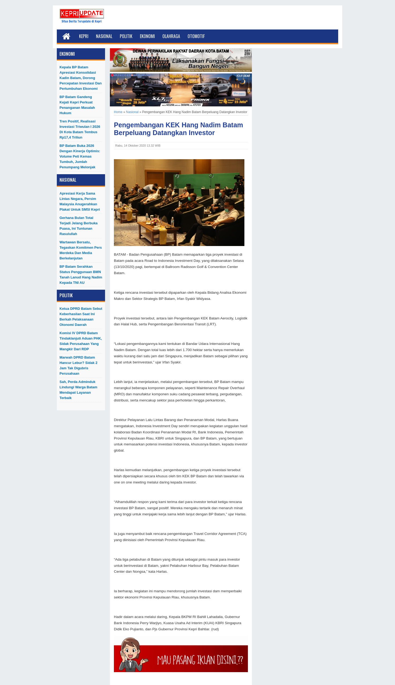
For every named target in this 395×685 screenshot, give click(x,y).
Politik (126, 36)
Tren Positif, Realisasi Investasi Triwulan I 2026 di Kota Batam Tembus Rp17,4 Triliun (79, 129)
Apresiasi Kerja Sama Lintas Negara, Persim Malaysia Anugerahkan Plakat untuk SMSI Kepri (79, 201)
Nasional (104, 36)
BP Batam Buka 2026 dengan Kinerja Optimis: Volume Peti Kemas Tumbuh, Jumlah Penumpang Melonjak (79, 156)
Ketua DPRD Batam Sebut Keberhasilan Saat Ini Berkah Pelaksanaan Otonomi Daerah (80, 317)
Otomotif (196, 36)
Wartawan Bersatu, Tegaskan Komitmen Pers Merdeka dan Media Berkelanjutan (80, 250)
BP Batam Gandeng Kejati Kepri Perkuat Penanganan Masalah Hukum (77, 105)
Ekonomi (147, 36)
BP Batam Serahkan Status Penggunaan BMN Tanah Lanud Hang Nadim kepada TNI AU (80, 275)
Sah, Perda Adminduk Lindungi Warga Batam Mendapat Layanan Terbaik (78, 390)
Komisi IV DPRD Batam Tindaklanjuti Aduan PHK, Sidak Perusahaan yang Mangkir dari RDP (80, 341)
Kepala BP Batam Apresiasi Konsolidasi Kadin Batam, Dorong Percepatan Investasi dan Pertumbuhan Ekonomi (80, 78)
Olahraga (171, 36)
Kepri (83, 36)
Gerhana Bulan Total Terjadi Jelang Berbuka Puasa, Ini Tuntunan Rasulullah (78, 226)
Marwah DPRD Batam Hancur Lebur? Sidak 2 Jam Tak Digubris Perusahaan (78, 365)
